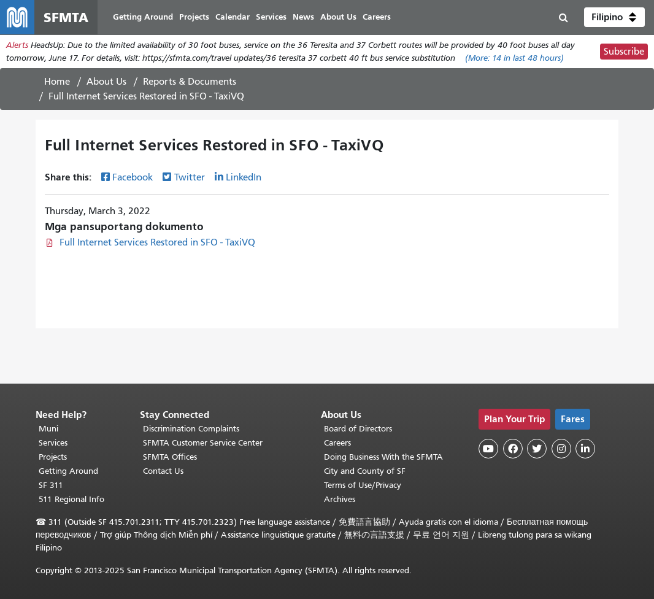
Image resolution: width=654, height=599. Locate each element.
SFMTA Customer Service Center (203, 443)
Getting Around (68, 471)
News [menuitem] (303, 17)
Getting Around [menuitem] (143, 17)
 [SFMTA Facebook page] (513, 449)
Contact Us (163, 471)
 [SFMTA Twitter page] (537, 449)
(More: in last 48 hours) (514, 58)
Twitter (189, 177)
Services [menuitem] (271, 17)
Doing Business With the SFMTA (383, 457)
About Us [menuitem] (338, 17)
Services (53, 443)
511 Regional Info (71, 499)
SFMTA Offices (170, 457)
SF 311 (51, 485)
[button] (614, 17)
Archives (339, 499)
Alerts (17, 45)
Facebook (132, 177)
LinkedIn (243, 177)
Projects (53, 457)
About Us (106, 81)
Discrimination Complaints (191, 428)
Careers (337, 443)
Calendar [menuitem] (232, 17)
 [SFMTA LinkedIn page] (585, 449)
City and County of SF (365, 471)
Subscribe (624, 51)
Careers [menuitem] (377, 17)
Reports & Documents (189, 81)
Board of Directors (358, 428)
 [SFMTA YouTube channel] (488, 449)
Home (57, 81)
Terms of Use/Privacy (362, 485)
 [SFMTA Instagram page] (561, 449)
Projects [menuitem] (194, 17)
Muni (48, 428)
